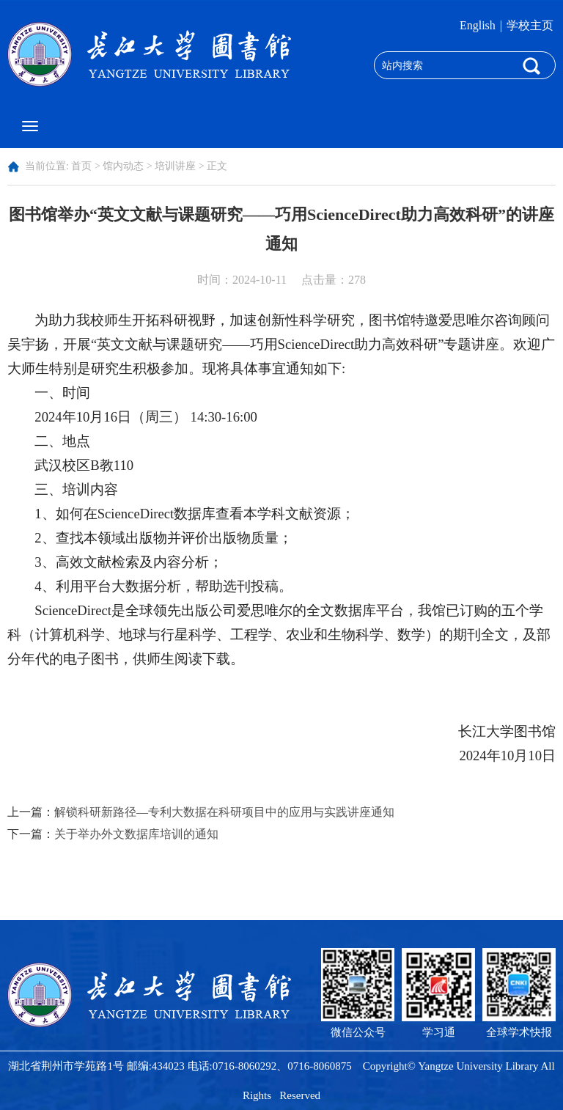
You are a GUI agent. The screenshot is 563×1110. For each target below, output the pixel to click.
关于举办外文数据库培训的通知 (136, 834)
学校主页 (530, 25)
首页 (81, 166)
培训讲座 (175, 166)
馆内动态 (123, 166)
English (478, 25)
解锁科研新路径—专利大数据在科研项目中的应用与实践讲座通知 (224, 812)
